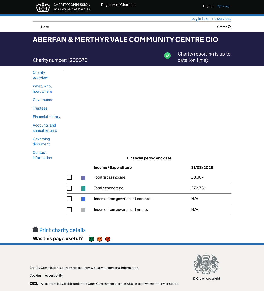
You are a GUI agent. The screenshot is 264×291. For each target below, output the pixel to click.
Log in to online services (211, 18)
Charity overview (40, 75)
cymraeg (223, 6)
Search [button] (224, 27)
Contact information (42, 155)
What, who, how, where (42, 89)
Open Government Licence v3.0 (110, 284)
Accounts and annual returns (45, 128)
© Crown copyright (206, 278)
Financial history (46, 116)
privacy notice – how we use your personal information (99, 268)
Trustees (40, 108)
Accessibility (54, 275)
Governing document (41, 141)
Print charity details (59, 230)
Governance (43, 99)
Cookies (35, 275)
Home (45, 27)
